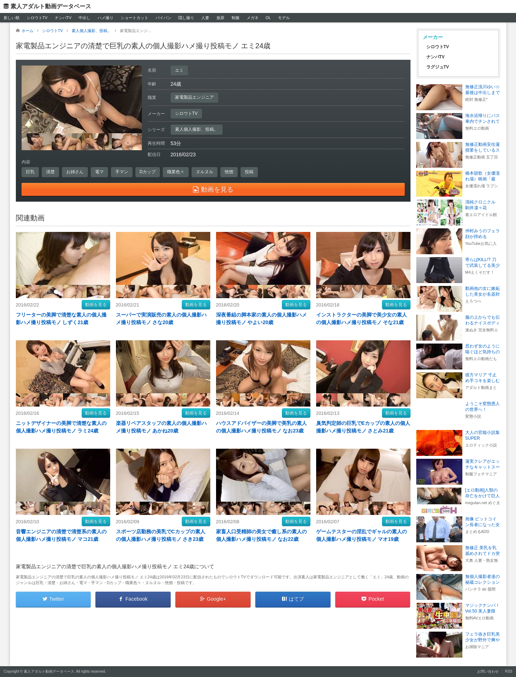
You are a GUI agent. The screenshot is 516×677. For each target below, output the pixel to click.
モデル (284, 17)
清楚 (50, 171)
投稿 (249, 171)
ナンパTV (63, 17)
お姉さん (75, 171)
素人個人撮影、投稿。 (196, 129)
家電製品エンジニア (194, 97)
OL (268, 17)
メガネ (253, 17)
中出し (84, 17)
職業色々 (175, 171)
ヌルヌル (204, 171)
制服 (235, 17)
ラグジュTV (437, 67)
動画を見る (96, 304)
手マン (121, 171)
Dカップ (148, 171)
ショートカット (134, 17)
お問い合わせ (488, 671)
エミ (179, 70)
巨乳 (30, 171)
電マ (99, 171)
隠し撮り (186, 17)
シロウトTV (37, 17)
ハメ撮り (105, 17)
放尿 (220, 17)
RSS (508, 671)
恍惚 (229, 171)
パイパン (163, 17)
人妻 (205, 17)
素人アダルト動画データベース (50, 6)
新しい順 (11, 17)
